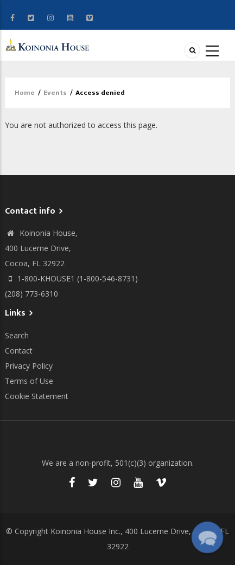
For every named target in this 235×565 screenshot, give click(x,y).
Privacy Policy (29, 366)
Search (17, 335)
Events (55, 93)
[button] (207, 537)
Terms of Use (29, 381)
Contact (19, 350)
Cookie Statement (36, 396)
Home (25, 93)
